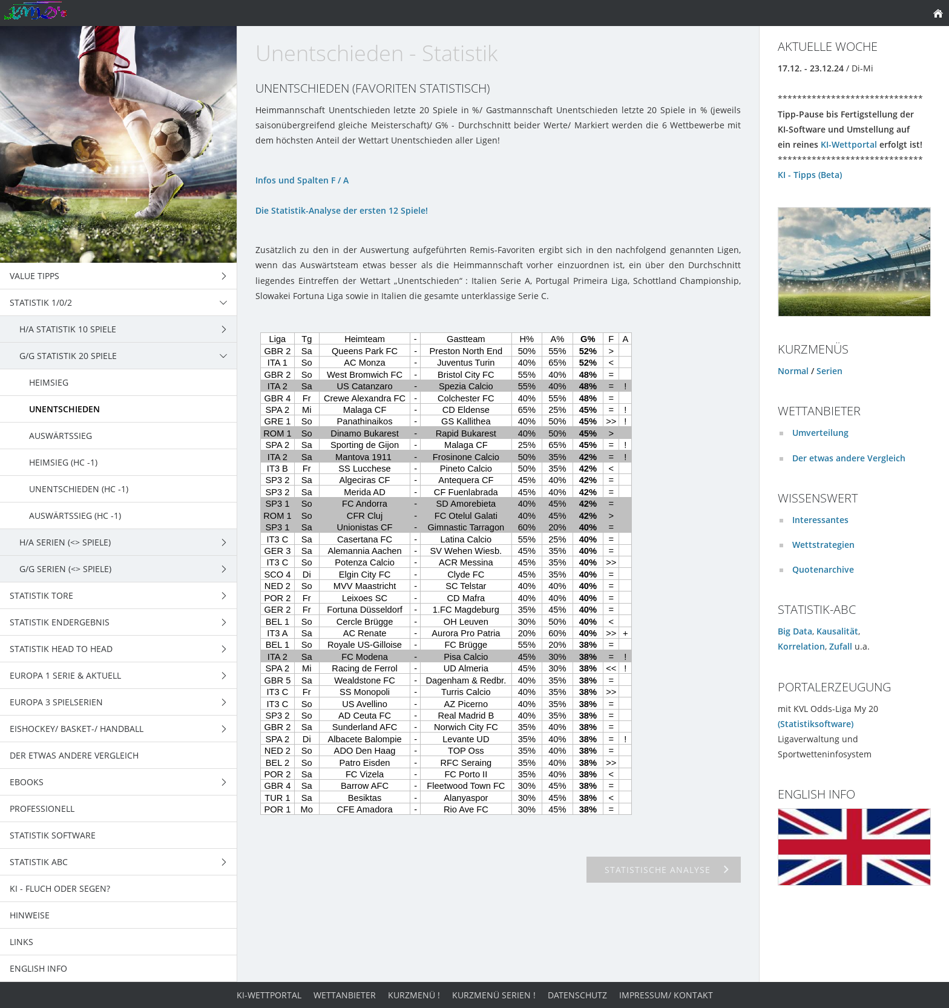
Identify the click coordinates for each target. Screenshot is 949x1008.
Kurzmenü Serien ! (494, 995)
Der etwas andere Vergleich (848, 458)
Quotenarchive (823, 569)
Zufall (840, 646)
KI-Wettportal (849, 144)
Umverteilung (820, 432)
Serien (829, 371)
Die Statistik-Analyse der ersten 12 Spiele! (341, 210)
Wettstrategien (823, 544)
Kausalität (837, 631)
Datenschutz (577, 995)
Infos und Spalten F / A (302, 180)
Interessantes (820, 519)
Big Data (795, 631)
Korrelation (801, 646)
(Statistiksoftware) (815, 724)
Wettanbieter (345, 995)
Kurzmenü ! (414, 995)
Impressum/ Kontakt (666, 995)
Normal (793, 371)
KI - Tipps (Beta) (810, 174)
